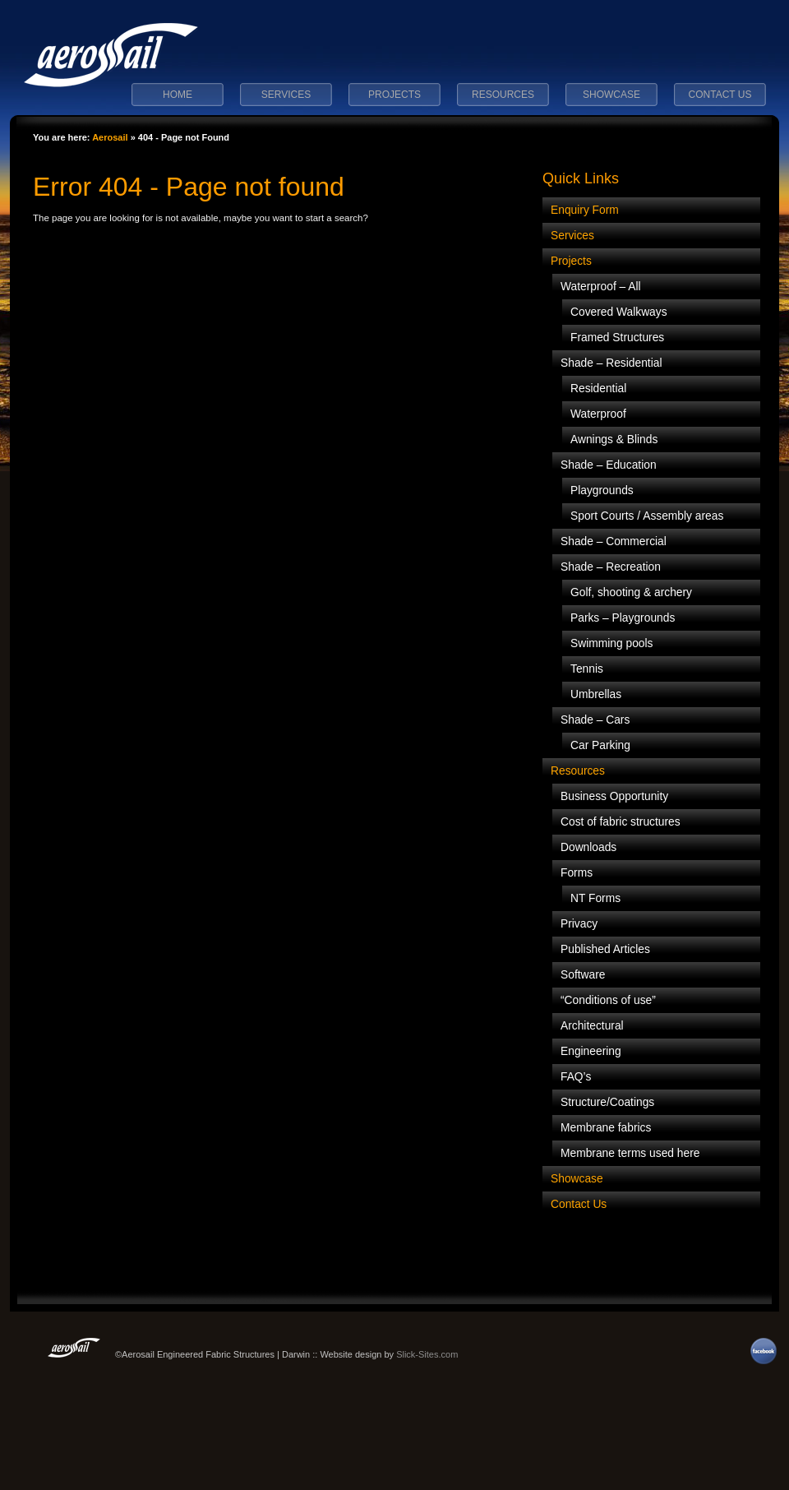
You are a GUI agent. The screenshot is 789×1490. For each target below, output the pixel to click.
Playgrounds (602, 490)
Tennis (586, 669)
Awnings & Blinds (614, 439)
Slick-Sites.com (427, 1354)
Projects (394, 94)
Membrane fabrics (606, 1128)
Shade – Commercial (614, 541)
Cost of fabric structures (621, 822)
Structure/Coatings (607, 1102)
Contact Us (720, 94)
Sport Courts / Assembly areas (646, 516)
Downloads (588, 847)
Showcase (611, 94)
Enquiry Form (585, 210)
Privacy (579, 924)
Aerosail (109, 137)
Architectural (592, 1026)
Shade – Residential (611, 363)
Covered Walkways (618, 312)
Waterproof (598, 414)
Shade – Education (609, 465)
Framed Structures (617, 337)
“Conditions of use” (608, 1000)
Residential (598, 388)
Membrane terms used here (630, 1153)
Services (286, 94)
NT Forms (595, 898)
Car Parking (600, 745)
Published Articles (605, 949)
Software (583, 975)
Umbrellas (595, 694)
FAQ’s (576, 1077)
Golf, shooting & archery (631, 592)
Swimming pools (611, 643)
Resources (503, 94)
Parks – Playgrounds (622, 618)
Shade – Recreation (611, 567)
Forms (577, 873)
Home (177, 94)
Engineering (591, 1051)
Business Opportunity (614, 796)
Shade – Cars (595, 720)
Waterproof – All (601, 286)
